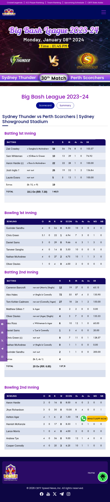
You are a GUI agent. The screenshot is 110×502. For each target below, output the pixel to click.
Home (91, 473)
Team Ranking (54, 2)
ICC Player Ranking (35, 2)
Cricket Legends (14, 2)
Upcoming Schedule (74, 2)
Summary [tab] (65, 105)
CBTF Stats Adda (95, 2)
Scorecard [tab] (45, 105)
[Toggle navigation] (101, 12)
